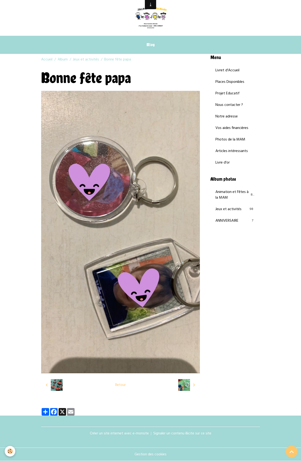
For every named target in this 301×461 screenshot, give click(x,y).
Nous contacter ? (229, 105)
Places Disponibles (229, 82)
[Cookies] (10, 451)
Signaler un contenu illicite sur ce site (182, 433)
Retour (120, 385)
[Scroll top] (291, 451)
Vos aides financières (231, 128)
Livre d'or (222, 163)
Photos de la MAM (230, 139)
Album (63, 59)
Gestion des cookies (150, 454)
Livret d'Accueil (227, 70)
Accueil (46, 59)
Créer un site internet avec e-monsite (119, 433)
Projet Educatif (227, 93)
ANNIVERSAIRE (235, 221)
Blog (151, 44)
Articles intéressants (231, 151)
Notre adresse (226, 116)
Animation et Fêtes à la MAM (235, 195)
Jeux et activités (86, 59)
